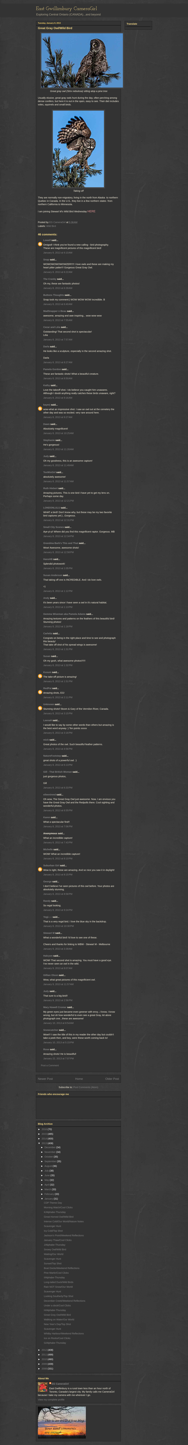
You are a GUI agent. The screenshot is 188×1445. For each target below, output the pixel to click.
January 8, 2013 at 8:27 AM (57, 362)
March (48, 1189)
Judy (46, 456)
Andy (46, 598)
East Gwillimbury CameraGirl (66, 8)
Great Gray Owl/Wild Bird (57, 1315)
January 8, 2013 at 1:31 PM (57, 649)
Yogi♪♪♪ (47, 917)
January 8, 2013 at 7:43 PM (57, 842)
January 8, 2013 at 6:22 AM (57, 272)
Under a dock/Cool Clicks (57, 1305)
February (49, 1194)
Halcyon (48, 955)
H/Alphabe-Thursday (55, 1310)
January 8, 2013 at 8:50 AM (57, 378)
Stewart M (49, 933)
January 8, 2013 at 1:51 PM (57, 681)
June (47, 1175)
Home (79, 1078)
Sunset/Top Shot (53, 1263)
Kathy (46, 385)
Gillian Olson (50, 975)
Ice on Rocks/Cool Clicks (57, 1338)
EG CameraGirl (60, 1383)
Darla (46, 346)
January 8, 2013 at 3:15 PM (57, 713)
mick (46, 739)
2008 (45, 1368)
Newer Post (45, 1078)
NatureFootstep (52, 755)
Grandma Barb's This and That (60, 543)
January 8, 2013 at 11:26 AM (58, 449)
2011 (45, 1354)
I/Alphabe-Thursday (54, 1277)
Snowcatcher (50, 1030)
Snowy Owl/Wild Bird (55, 1249)
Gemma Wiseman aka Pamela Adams (64, 614)
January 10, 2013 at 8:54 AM (58, 1023)
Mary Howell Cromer (54, 1007)
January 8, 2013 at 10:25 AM (58, 433)
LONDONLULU (51, 507)
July (46, 1170)
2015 (45, 1134)
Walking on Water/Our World (59, 1319)
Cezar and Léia (51, 327)
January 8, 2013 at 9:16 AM (57, 397)
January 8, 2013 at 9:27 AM (57, 417)
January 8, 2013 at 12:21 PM (58, 500)
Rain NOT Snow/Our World (58, 1287)
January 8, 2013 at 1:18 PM (57, 626)
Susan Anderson (52, 575)
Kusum (47, 672)
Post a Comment (50, 1065)
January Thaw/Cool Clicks (58, 1240)
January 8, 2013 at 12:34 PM (58, 536)
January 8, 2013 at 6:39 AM (57, 288)
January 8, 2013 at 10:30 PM (58, 926)
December (50, 1147)
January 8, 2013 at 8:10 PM (57, 858)
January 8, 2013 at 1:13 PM (57, 607)
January (49, 1198)
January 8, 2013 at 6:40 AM (57, 304)
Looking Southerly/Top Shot (58, 1296)
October (49, 1156)
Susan (46, 656)
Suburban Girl (51, 865)
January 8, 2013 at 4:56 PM (57, 749)
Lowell (47, 240)
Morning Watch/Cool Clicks (58, 1207)
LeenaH (47, 720)
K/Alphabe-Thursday (55, 1212)
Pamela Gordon (52, 369)
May (47, 1180)
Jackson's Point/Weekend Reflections (64, 1235)
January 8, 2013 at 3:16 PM (57, 732)
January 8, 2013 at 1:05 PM (57, 568)
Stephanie (49, 440)
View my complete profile (51, 1399)
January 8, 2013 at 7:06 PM (57, 826)
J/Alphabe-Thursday (54, 1244)
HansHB (48, 559)
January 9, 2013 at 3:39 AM (57, 948)
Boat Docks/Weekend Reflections (61, 1268)
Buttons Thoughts (53, 295)
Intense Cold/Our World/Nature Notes (64, 1221)
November (50, 1152)
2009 (45, 1364)
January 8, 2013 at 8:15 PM (57, 874)
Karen (46, 817)
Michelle (48, 849)
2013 (45, 1143)
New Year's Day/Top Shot (57, 1324)
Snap (46, 259)
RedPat (47, 688)
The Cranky (49, 279)
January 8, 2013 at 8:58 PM (57, 894)
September (50, 1161)
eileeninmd (49, 794)
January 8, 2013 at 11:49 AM (58, 465)
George (47, 881)
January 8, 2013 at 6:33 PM (57, 787)
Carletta (47, 633)
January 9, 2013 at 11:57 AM (58, 984)
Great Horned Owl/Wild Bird (58, 1216)
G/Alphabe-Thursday (55, 1343)
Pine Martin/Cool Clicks (56, 1272)
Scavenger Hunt (52, 1226)
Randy (47, 901)
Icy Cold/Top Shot (53, 1230)
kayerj (46, 404)
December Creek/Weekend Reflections (64, 1301)
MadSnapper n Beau (54, 311)
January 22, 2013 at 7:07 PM (58, 1058)
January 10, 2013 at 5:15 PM (58, 1042)
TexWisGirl (49, 472)
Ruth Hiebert (50, 488)
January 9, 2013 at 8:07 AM (57, 968)
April (47, 1184)
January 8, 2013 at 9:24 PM (57, 910)
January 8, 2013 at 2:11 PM (57, 697)
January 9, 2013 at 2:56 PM (57, 1000)
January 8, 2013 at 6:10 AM (57, 252)
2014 (45, 1138)
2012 (45, 1350)
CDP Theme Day (53, 1202)
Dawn (46, 424)
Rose (46, 1049)
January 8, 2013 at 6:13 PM (57, 765)
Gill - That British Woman (57, 772)
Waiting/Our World (53, 1254)
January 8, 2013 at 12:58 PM (58, 552)
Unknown (48, 704)
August (48, 1166)
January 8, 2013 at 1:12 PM (57, 591)
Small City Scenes (53, 527)
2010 (45, 1359)
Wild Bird (51, 226)
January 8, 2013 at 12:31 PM (58, 520)
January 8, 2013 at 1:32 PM (57, 665)
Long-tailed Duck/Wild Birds (58, 1282)
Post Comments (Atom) (85, 1087)
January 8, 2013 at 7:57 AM (57, 339)
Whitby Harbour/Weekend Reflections (64, 1333)
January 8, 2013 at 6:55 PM (57, 810)
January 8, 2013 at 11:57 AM (58, 481)
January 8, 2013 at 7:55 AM (57, 320)
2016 (45, 1129)
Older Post (112, 1078)
